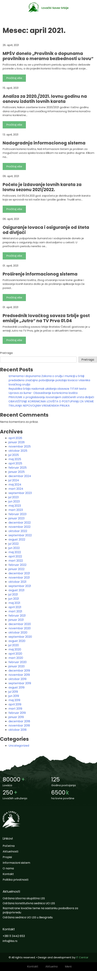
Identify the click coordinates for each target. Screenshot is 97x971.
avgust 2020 (17, 641)
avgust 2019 (16, 687)
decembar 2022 (20, 523)
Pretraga (6, 353)
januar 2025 (17, 472)
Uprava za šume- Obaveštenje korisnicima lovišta (43, 393)
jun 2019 (14, 696)
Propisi (7, 857)
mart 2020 (16, 658)
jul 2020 (14, 645)
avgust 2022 (17, 539)
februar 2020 (18, 662)
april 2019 (15, 704)
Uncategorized (19, 746)
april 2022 (15, 556)
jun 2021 (14, 599)
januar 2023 (16, 518)
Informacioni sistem (16, 863)
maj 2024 (15, 485)
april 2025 (15, 463)
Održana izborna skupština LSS (24, 898)
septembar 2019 (20, 683)
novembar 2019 (19, 675)
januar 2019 (16, 717)
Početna (9, 846)
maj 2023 (15, 506)
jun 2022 (14, 548)
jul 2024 (14, 480)
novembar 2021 (19, 578)
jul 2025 (14, 455)
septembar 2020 (20, 637)
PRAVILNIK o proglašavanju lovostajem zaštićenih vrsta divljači (51, 397)
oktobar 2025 (18, 451)
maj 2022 (15, 552)
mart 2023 (16, 510)
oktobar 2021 (17, 582)
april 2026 (15, 438)
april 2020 (15, 654)
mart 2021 (15, 611)
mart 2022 (16, 561)
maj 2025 (15, 459)
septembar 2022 (20, 535)
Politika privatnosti (15, 880)
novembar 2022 (20, 527)
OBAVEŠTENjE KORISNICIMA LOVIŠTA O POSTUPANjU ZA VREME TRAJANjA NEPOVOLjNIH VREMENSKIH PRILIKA (51, 403)
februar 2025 (18, 468)
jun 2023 (14, 501)
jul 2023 (14, 497)
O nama (8, 868)
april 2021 (15, 607)
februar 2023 (17, 514)
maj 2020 (15, 649)
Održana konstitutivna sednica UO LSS (29, 903)
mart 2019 (15, 709)
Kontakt (8, 874)
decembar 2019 (19, 671)
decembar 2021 (19, 573)
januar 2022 (16, 569)
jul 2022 (14, 544)
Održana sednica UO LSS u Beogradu (28, 917)
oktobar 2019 (17, 679)
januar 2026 (17, 442)
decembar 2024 (20, 476)
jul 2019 (13, 692)
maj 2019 (14, 700)
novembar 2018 (19, 725)
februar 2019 (17, 713)
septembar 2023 (20, 493)
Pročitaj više (14, 78)
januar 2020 (17, 666)
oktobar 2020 (18, 632)
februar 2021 (17, 616)
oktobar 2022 (18, 531)
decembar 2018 (19, 721)
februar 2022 (17, 565)
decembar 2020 (20, 624)
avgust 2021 (16, 590)
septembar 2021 (20, 586)
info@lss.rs (10, 941)
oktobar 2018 (18, 730)
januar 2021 (16, 620)
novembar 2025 (20, 446)
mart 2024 (16, 489)
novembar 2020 (20, 628)
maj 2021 (14, 603)
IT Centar (82, 957)
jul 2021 (13, 594)
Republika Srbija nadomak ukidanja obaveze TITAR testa (47, 389)
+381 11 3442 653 (14, 936)
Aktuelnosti (10, 851)
